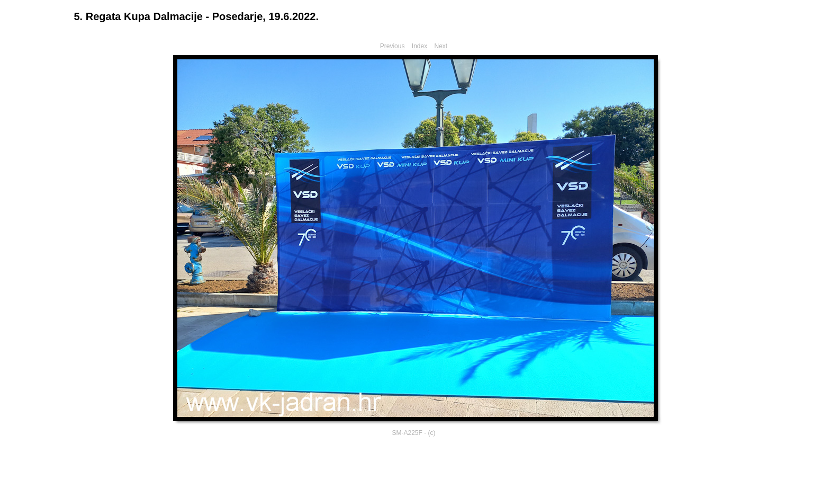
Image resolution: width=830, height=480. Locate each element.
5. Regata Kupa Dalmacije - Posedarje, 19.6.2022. (196, 16)
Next (441, 46)
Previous (392, 46)
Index (419, 46)
